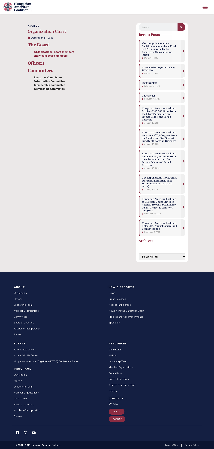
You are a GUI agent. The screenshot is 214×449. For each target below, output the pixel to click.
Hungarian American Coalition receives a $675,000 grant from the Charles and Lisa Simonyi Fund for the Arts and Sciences (159, 137)
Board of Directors (24, 322)
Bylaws (18, 334)
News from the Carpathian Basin (126, 311)
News (112, 293)
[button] (205, 7)
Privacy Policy (192, 445)
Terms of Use (171, 445)
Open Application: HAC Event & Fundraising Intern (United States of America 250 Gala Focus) (159, 182)
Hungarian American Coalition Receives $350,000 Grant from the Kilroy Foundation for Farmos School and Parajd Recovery (159, 114)
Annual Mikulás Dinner (26, 355)
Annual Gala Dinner (24, 349)
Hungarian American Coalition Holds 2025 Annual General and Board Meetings (159, 226)
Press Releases (117, 299)
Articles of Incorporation (27, 328)
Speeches (114, 322)
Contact (116, 398)
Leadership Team (23, 305)
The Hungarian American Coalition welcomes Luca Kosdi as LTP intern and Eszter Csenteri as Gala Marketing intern (159, 49)
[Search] (181, 27)
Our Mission (20, 293)
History (18, 299)
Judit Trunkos (149, 83)
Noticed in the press (120, 305)
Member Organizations (26, 311)
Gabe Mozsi (148, 95)
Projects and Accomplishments (126, 317)
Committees (20, 317)
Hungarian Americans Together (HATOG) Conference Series (46, 361)
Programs (22, 369)
